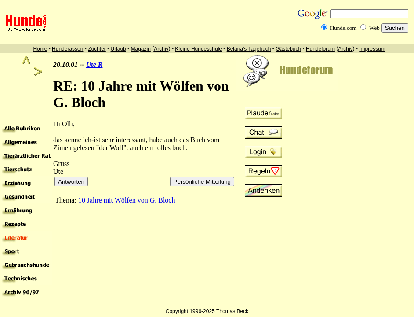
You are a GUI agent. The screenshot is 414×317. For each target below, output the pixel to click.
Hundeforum (320, 49)
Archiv (161, 49)
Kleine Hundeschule (198, 49)
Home (40, 49)
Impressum (372, 49)
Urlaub (118, 49)
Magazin (141, 49)
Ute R (94, 64)
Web (374, 28)
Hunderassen (67, 49)
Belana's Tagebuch (249, 49)
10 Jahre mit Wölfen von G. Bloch (126, 200)
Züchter (97, 49)
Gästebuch (288, 49)
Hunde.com (343, 28)
